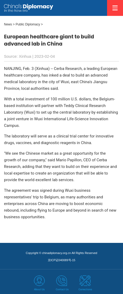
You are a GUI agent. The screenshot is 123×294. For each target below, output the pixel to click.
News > (9, 24)
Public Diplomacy (28, 24)
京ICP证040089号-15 (61, 260)
